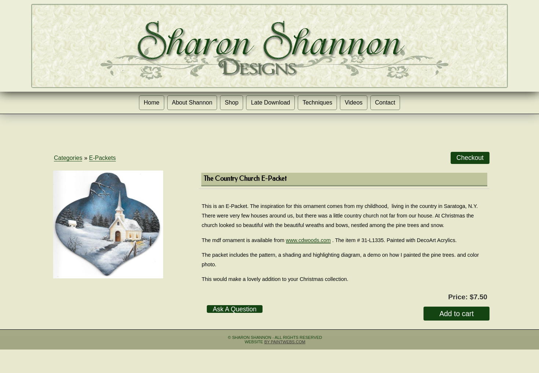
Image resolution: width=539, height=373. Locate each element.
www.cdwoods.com (308, 240)
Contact (385, 102)
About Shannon (192, 102)
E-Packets (102, 158)
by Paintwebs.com (284, 342)
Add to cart (456, 314)
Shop (231, 102)
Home (152, 102)
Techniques (317, 102)
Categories (68, 158)
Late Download (270, 102)
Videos (354, 102)
